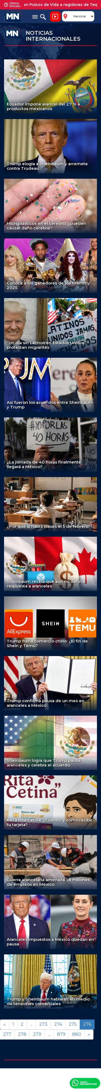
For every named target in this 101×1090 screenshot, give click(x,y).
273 (43, 1024)
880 (76, 1034)
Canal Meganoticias (85, 1083)
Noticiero (55, 16)
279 (37, 1034)
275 (72, 1024)
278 (22, 1034)
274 (58, 1024)
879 (61, 1034)
